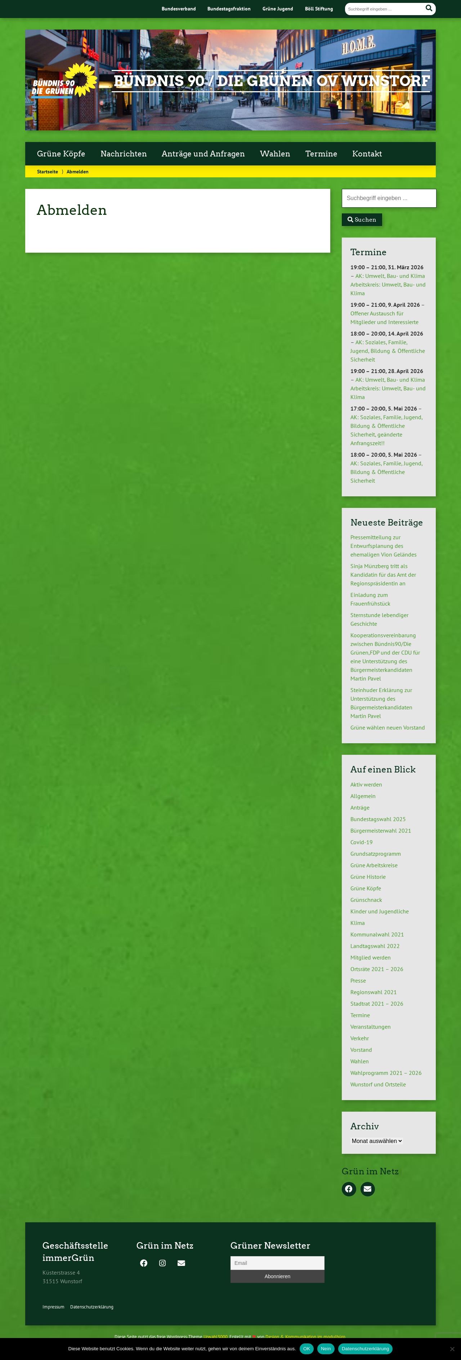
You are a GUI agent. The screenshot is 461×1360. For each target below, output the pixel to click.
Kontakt (367, 154)
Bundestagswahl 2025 (378, 819)
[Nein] (452, 1348)
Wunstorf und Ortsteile (378, 1084)
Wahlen (275, 154)
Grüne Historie (368, 876)
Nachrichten (123, 154)
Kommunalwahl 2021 (377, 934)
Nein (326, 1348)
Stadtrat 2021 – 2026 (376, 1003)
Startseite (47, 171)
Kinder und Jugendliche (379, 911)
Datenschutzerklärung (91, 1307)
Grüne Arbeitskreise (374, 865)
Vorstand (361, 1049)
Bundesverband (179, 8)
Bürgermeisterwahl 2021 (380, 830)
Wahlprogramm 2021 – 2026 (386, 1072)
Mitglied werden (370, 957)
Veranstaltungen (370, 1026)
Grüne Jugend (278, 8)
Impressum (53, 1307)
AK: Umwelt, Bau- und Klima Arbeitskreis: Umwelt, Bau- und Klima (388, 284)
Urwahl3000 (215, 1337)
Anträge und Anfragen (203, 154)
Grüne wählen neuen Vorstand (387, 727)
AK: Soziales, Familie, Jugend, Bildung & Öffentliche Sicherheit (387, 350)
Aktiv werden (366, 784)
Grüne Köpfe (61, 154)
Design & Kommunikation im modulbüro (305, 1337)
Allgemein (363, 795)
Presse (358, 980)
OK (306, 1348)
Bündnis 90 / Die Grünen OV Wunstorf (271, 81)
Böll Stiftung (319, 8)
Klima (357, 922)
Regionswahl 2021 (373, 992)
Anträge (360, 807)
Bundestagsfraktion (229, 8)
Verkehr (359, 1038)
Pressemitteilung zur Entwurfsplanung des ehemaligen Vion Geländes (383, 545)
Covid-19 (361, 842)
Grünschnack (366, 899)
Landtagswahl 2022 (375, 945)
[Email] (277, 1263)
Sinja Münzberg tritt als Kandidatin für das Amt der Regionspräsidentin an (383, 574)
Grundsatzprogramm (375, 853)
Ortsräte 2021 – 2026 (376, 969)
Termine (321, 154)
